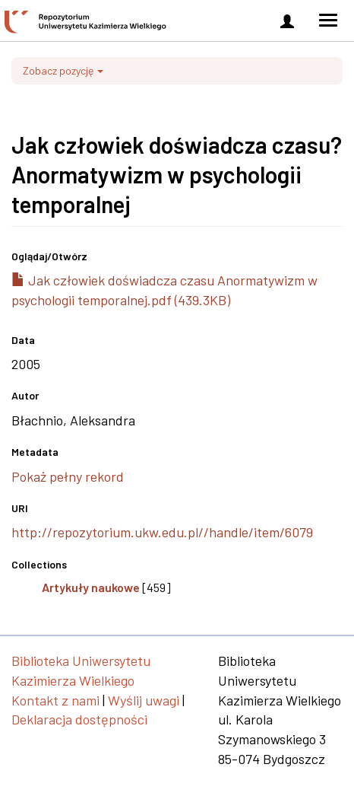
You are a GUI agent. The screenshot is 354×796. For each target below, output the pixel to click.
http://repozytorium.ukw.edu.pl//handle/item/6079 (162, 532)
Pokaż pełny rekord (67, 476)
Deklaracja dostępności (79, 719)
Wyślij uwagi (143, 700)
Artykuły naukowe (91, 587)
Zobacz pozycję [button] (63, 70)
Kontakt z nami (55, 700)
